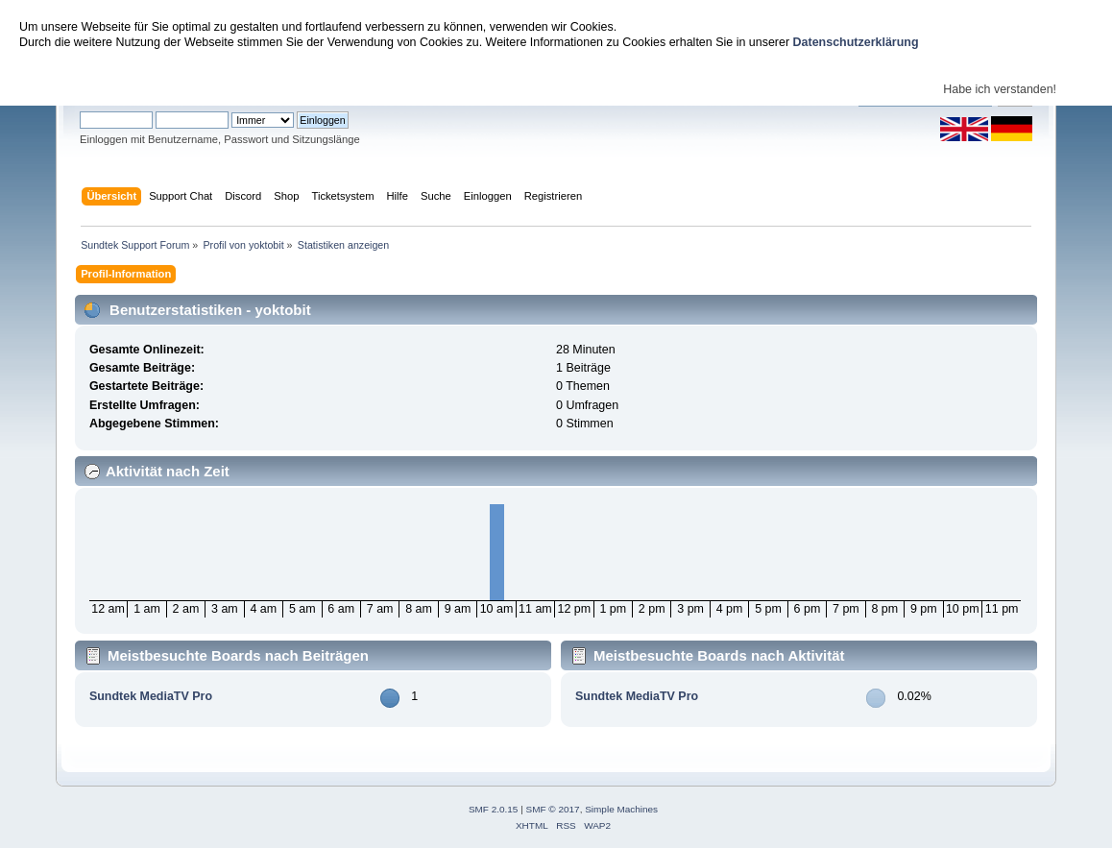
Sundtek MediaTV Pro (150, 696)
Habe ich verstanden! (999, 89)
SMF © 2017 (553, 809)
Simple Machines (621, 809)
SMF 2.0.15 (494, 809)
